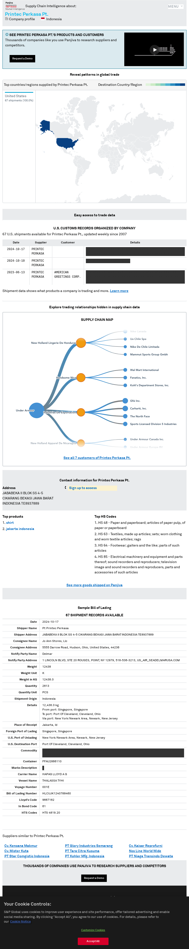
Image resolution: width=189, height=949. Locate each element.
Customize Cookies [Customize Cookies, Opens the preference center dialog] (93, 930)
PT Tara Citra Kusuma (82, 851)
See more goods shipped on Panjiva (94, 585)
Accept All (93, 941)
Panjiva (15, 6)
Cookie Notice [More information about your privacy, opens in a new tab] (20, 921)
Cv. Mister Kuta (16, 851)
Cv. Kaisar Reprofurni (145, 846)
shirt (10, 523)
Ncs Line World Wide (145, 851)
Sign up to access (83, 488)
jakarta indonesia (20, 529)
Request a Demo (22, 58)
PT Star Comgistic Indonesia (26, 856)
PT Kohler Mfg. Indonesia (84, 856)
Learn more (119, 291)
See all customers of (97, 458)
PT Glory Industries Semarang (89, 846)
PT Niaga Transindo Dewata (151, 856)
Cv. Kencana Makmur (20, 846)
